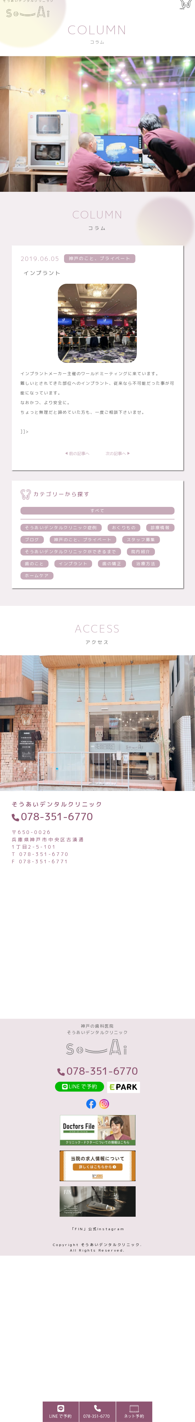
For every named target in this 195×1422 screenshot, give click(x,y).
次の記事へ (116, 469)
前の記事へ (79, 469)
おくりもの (124, 543)
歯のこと (34, 579)
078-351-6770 (57, 832)
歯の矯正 (112, 579)
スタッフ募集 (141, 555)
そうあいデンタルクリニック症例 (61, 543)
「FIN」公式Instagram (97, 1250)
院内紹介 (141, 567)
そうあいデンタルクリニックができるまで (71, 567)
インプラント (73, 579)
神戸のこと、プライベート (83, 555)
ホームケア (37, 591)
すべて (97, 526)
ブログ (32, 555)
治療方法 (146, 579)
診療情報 (160, 543)
